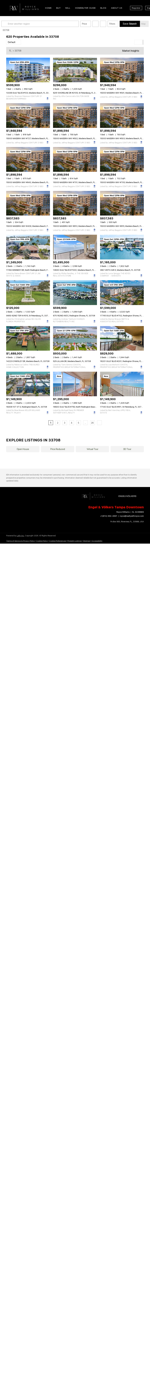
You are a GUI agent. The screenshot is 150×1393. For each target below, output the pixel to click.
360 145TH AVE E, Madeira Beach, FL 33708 (120, 270)
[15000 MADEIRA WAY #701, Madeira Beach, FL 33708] (75, 159)
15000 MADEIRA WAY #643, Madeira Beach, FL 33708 (30, 182)
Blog (103, 8)
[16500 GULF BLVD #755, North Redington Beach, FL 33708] (75, 384)
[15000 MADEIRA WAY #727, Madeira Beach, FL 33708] (28, 115)
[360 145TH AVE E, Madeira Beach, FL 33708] (122, 247)
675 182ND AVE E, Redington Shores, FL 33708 (74, 315)
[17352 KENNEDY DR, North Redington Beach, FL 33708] (28, 247)
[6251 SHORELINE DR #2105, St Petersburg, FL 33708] (75, 70)
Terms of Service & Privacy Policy (20, 541)
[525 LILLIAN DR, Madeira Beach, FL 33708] (75, 338)
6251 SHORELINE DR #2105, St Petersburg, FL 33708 (76, 93)
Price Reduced (57, 449)
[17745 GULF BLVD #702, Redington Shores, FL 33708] (122, 292)
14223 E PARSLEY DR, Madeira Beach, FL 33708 (27, 361)
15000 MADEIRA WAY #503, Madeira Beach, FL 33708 (124, 138)
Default (11, 42)
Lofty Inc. (20, 536)
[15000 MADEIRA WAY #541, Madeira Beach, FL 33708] (122, 70)
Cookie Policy (42, 541)
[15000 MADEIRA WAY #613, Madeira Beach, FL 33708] (75, 203)
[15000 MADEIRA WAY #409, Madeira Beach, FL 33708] (28, 203)
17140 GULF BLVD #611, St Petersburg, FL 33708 (122, 407)
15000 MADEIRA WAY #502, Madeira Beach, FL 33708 (77, 138)
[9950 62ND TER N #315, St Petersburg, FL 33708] (28, 292)
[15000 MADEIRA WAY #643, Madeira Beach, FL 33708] (28, 159)
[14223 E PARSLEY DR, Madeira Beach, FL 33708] (28, 338)
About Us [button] (116, 8)
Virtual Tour (92, 449)
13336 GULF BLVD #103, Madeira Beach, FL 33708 (29, 93)
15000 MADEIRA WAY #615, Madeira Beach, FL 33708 (124, 226)
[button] (10, 24)
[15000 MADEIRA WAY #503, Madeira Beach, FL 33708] (122, 115)
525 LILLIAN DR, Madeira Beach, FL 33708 (72, 361)
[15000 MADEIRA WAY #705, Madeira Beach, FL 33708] (122, 159)
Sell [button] (67, 8)
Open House (23, 449)
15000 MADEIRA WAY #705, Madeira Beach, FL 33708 (124, 182)
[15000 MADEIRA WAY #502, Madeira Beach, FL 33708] (75, 115)
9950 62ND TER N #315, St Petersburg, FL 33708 (28, 315)
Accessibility (97, 541)
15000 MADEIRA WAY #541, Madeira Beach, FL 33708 (124, 93)
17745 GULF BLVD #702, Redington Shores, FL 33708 (124, 315)
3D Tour (127, 449)
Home (48, 8)
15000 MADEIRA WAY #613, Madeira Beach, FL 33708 (77, 226)
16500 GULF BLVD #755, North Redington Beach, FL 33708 (79, 407)
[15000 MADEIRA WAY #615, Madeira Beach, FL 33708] (122, 203)
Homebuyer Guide (85, 8)
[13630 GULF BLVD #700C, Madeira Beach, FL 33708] (75, 247)
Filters (117, 24)
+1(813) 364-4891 (108, 516)
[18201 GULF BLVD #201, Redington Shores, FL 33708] (122, 338)
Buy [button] (58, 8)
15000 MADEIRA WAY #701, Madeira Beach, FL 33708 (77, 182)
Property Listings (74, 541)
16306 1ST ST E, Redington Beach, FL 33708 (26, 407)
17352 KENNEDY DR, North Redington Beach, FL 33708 (31, 270)
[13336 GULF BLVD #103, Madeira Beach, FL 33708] (28, 70)
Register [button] (136, 8)
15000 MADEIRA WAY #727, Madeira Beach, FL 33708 (30, 138)
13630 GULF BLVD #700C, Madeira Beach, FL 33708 (77, 270)
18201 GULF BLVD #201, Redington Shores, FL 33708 (124, 361)
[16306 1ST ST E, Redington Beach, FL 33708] (28, 384)
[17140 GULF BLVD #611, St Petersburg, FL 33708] (122, 384)
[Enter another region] (46, 24)
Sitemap (86, 541)
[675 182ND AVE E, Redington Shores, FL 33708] (75, 292)
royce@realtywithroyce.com (132, 516)
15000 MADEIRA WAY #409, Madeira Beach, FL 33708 (31, 226)
